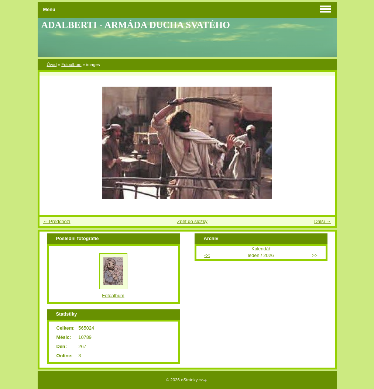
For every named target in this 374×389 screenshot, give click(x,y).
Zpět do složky (192, 221)
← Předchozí (57, 221)
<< (207, 255)
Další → (322, 221)
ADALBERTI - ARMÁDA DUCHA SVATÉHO (135, 25)
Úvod (52, 64)
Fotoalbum (71, 64)
